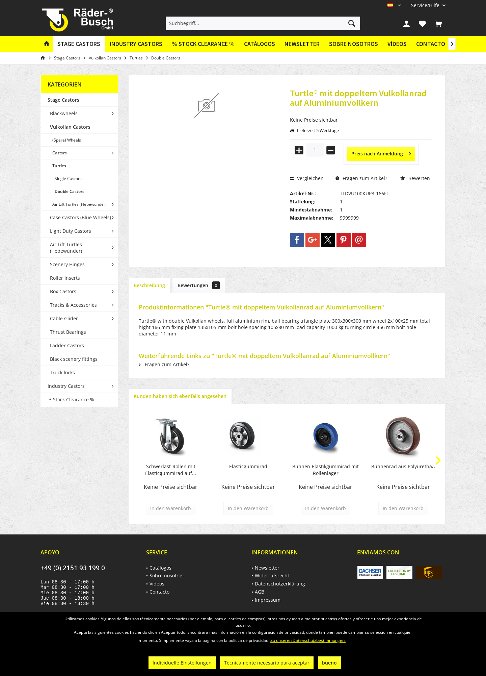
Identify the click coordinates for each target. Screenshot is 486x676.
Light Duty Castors (70, 231)
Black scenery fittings (74, 359)
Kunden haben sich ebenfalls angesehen (180, 396)
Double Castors (69, 191)
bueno (329, 662)
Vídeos (397, 44)
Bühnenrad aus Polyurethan (403, 466)
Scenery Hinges (67, 264)
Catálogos (259, 44)
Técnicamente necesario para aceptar (266, 662)
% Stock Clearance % (71, 399)
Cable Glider (64, 318)
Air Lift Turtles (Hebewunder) (79, 204)
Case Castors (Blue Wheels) (80, 217)
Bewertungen (199, 285)
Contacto (430, 44)
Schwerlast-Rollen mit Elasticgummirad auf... (170, 469)
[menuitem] (426, 5)
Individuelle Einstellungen (182, 662)
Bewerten (415, 178)
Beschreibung (149, 285)
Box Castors (63, 291)
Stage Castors (63, 100)
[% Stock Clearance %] (203, 44)
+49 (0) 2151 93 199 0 (72, 568)
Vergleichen (307, 178)
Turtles (59, 166)
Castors (59, 153)
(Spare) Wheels (66, 140)
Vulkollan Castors (70, 127)
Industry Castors (66, 386)
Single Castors (68, 178)
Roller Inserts (65, 278)
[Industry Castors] (136, 44)
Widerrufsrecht (272, 575)
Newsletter (302, 44)
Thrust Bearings (68, 332)
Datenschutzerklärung (280, 583)
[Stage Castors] (79, 44)
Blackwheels (64, 113)
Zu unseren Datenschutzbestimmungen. (308, 640)
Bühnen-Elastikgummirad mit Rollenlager (325, 469)
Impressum (267, 600)
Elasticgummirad (248, 466)
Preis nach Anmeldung (381, 152)
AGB (259, 592)
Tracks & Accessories (73, 305)
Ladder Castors (67, 345)
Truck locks (62, 372)
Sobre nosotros (353, 44)
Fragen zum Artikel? (361, 178)
